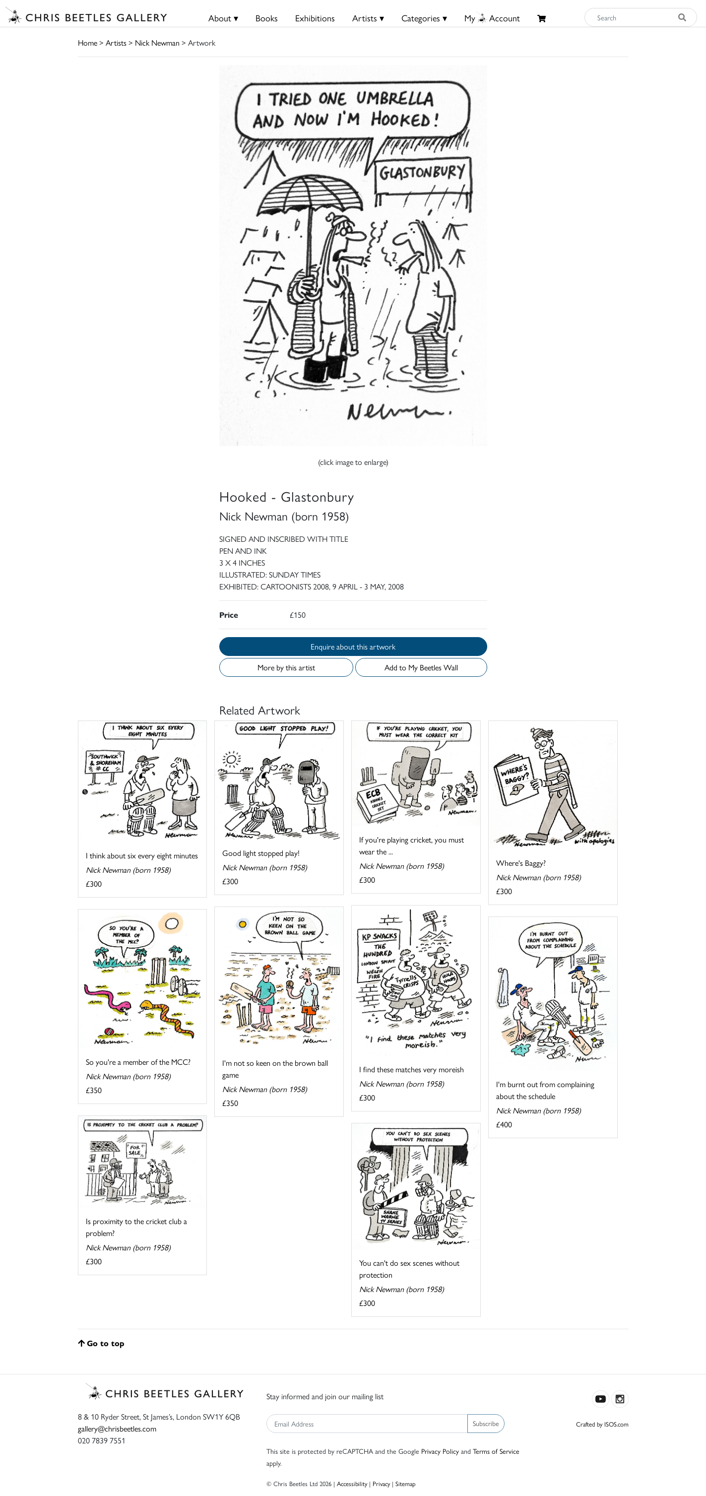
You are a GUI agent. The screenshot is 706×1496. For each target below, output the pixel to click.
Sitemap (405, 1483)
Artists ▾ (368, 17)
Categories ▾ (424, 17)
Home (87, 42)
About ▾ (223, 17)
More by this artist (286, 667)
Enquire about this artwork (353, 646)
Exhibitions (315, 17)
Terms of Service (496, 1451)
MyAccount (492, 17)
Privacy (381, 1483)
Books (267, 17)
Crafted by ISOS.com (602, 1424)
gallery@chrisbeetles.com (117, 1428)
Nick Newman (157, 42)
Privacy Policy (440, 1451)
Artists (116, 42)
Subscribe (486, 1423)
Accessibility (352, 1483)
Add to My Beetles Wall (421, 667)
